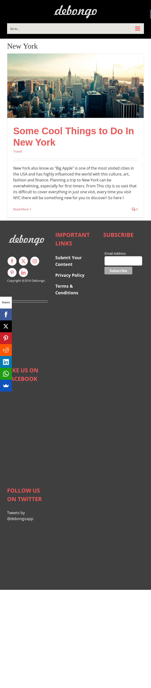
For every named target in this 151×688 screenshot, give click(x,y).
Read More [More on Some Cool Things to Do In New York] (21, 209)
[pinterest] (12, 272)
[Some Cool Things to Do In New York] (75, 86)
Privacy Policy (69, 275)
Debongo (38, 280)
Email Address (114, 253)
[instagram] (34, 261)
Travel (17, 151)
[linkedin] (23, 272)
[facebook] (12, 261)
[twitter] (23, 261)
